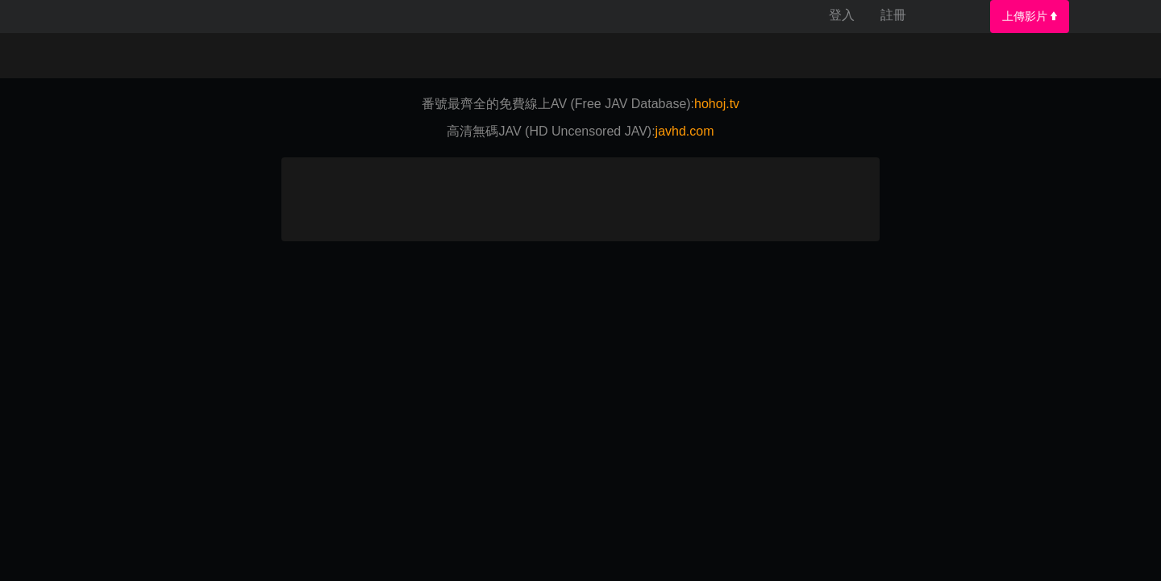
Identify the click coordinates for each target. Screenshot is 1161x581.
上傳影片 (1029, 16)
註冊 (893, 15)
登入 (842, 15)
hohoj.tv (716, 104)
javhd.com (684, 131)
